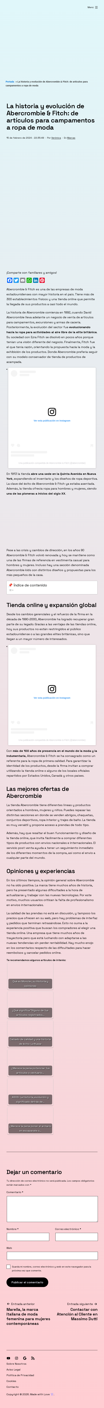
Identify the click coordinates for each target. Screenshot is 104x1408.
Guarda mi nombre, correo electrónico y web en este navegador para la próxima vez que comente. (51, 1268)
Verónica (56, 137)
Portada (10, 81)
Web (9, 1248)
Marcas (71, 137)
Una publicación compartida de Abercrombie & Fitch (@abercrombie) (52, 463)
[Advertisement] (52, 42)
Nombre (12, 1229)
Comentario (14, 1192)
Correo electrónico (68, 1229)
